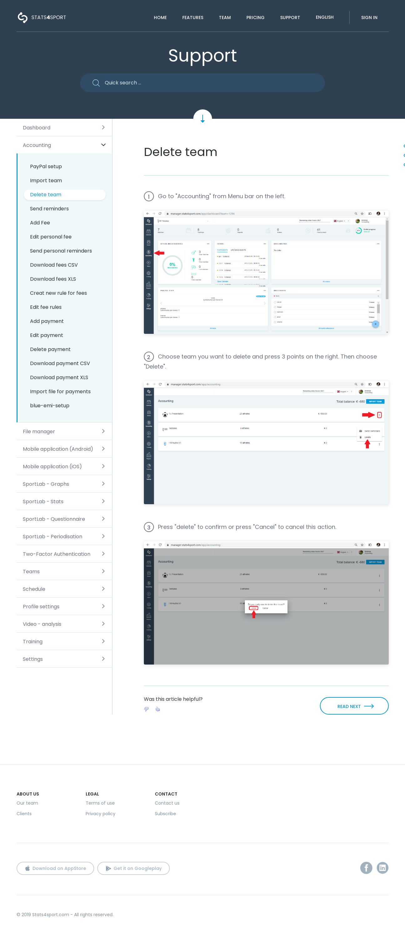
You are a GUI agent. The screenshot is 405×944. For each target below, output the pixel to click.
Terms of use (100, 803)
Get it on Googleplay (138, 868)
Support (290, 17)
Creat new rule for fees (58, 293)
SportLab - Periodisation (52, 536)
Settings (33, 659)
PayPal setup (46, 166)
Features (192, 17)
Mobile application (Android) (58, 449)
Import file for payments (60, 391)
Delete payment (50, 349)
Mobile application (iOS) (52, 466)
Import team (46, 180)
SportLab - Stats (43, 501)
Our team (27, 803)
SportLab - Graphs (46, 484)
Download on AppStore (59, 868)
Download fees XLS (53, 279)
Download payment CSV (60, 363)
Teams (31, 571)
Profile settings (41, 606)
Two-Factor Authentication (56, 554)
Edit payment (46, 335)
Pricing (255, 17)
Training (33, 641)
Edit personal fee (51, 236)
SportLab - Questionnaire (54, 519)
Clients (24, 814)
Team (225, 17)
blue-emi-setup (49, 405)
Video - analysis (42, 624)
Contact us (167, 803)
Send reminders (49, 208)
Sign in (369, 17)
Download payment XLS (59, 377)
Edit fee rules (46, 307)
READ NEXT (349, 706)
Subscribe (165, 814)
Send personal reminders (61, 250)
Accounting (37, 145)
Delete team (45, 194)
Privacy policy (100, 814)
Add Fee (40, 222)
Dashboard (36, 127)
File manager (39, 431)
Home (160, 17)
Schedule (34, 589)
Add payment (47, 321)
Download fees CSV (54, 265)
